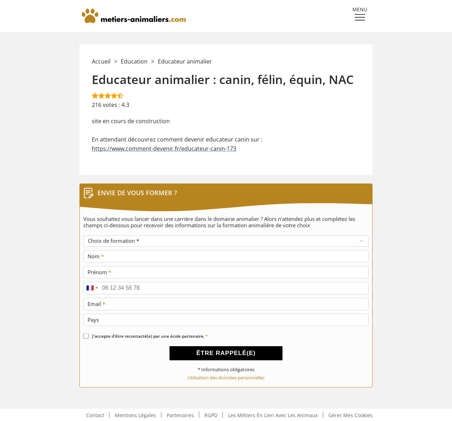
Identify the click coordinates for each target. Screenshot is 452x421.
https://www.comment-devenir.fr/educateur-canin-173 (164, 148)
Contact (95, 414)
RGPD (211, 414)
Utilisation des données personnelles (226, 377)
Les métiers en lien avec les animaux (273, 414)
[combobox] (92, 288)
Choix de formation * (113, 240)
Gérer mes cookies (350, 414)
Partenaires (180, 414)
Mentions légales (135, 414)
